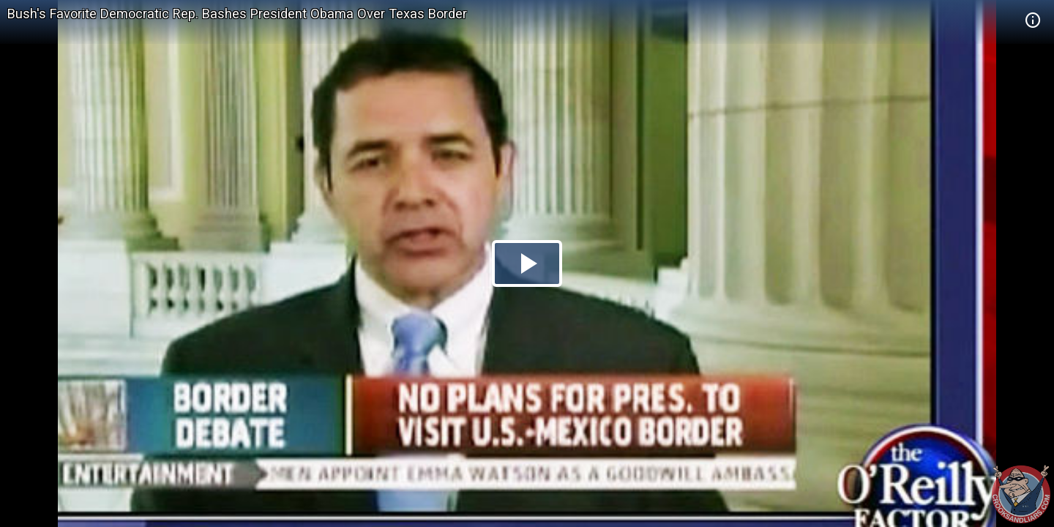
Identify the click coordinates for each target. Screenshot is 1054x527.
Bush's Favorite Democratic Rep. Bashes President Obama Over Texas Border (237, 13)
